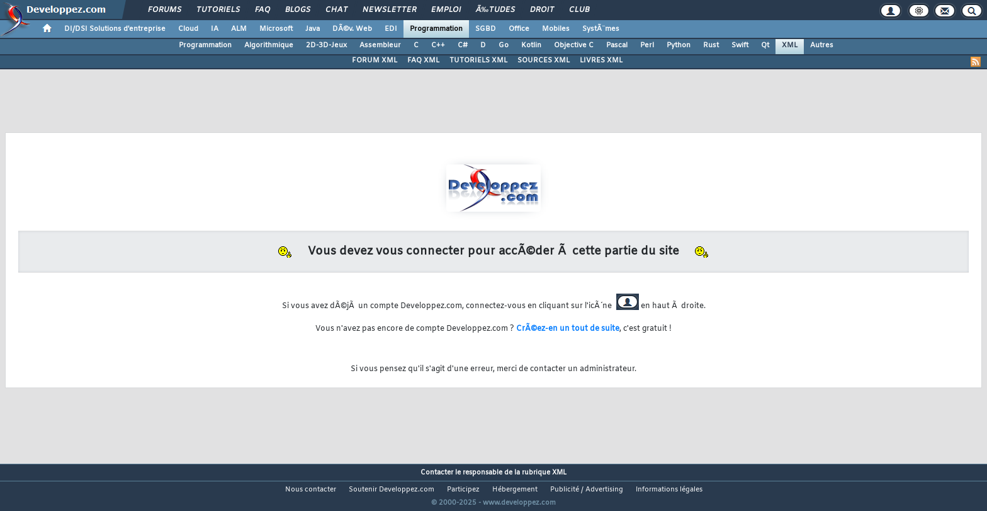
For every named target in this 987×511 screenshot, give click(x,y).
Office (519, 29)
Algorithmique (268, 45)
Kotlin (531, 45)
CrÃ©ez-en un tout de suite (567, 329)
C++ (438, 45)
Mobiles (556, 29)
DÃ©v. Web (352, 29)
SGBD (485, 29)
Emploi (446, 10)
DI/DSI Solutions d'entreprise (115, 29)
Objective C (574, 45)
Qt (765, 45)
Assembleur (380, 45)
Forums (165, 10)
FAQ (262, 10)
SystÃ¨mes (600, 29)
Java (312, 29)
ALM (239, 29)
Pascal (617, 45)
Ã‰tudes (495, 10)
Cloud (188, 29)
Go (504, 45)
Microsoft (276, 29)
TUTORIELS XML (478, 60)
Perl (647, 45)
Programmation (436, 29)
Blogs (298, 10)
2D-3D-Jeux (326, 45)
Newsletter (389, 10)
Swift (739, 45)
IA (214, 29)
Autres (821, 45)
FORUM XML (374, 60)
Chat (336, 10)
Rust (711, 45)
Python (679, 45)
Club (579, 10)
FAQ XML (423, 60)
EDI (391, 29)
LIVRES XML (601, 60)
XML (790, 45)
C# (463, 45)
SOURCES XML (543, 60)
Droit (542, 10)
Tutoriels (218, 10)
